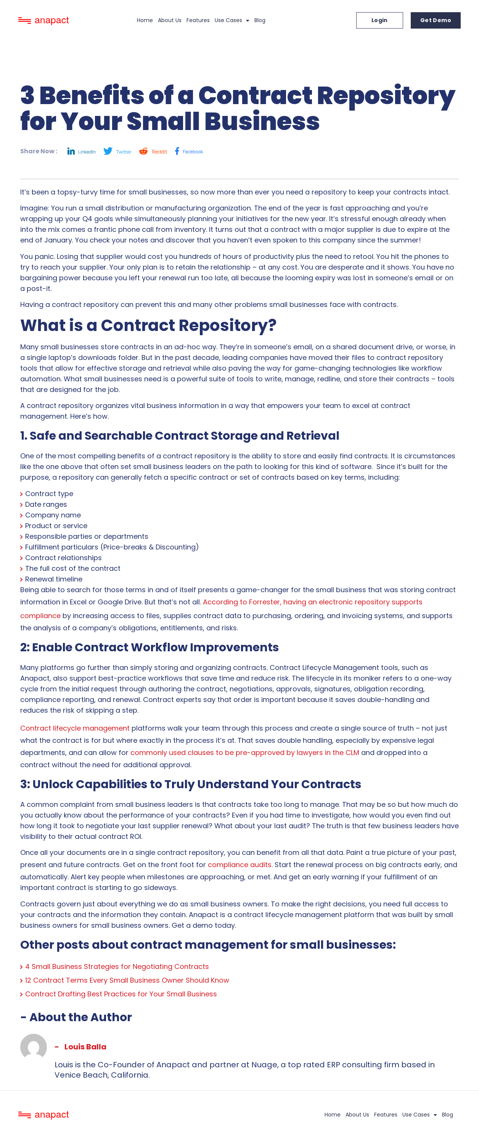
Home (145, 20)
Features (198, 20)
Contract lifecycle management (75, 728)
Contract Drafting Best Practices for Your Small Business (121, 994)
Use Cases (232, 20)
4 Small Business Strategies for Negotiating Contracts (117, 966)
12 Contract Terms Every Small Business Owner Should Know (127, 980)
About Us (170, 20)
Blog (259, 20)
